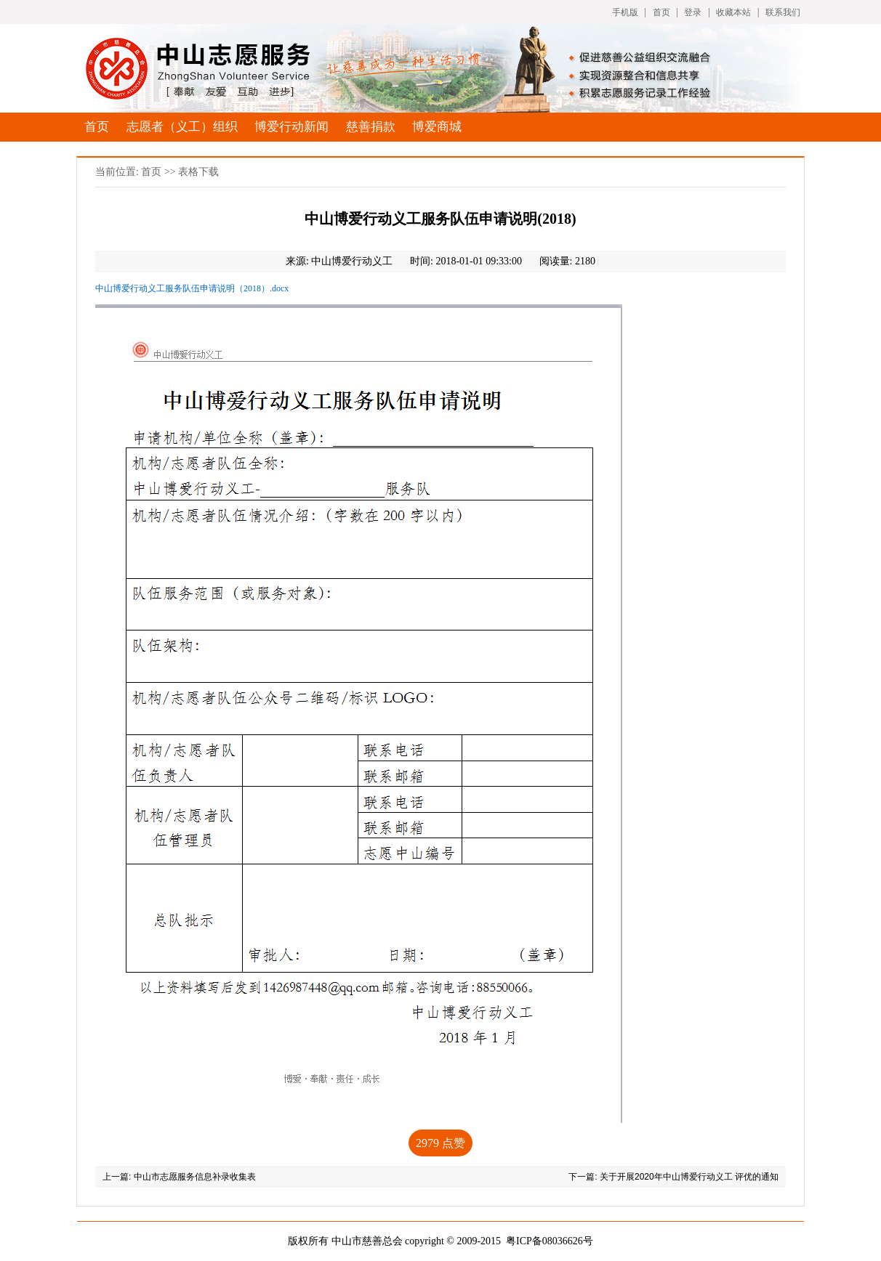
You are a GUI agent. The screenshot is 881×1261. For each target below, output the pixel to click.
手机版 (625, 12)
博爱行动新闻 (291, 127)
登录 (692, 12)
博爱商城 (437, 127)
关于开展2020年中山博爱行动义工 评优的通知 (689, 1177)
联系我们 (782, 12)
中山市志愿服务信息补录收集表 (195, 1177)
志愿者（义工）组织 (182, 127)
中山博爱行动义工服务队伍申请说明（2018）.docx (192, 288)
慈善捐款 (370, 127)
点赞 (440, 1143)
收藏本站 (733, 12)
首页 (661, 12)
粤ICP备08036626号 (549, 1241)
